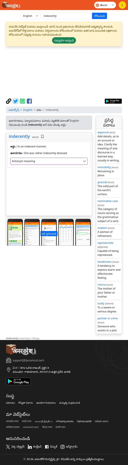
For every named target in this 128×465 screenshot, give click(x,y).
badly (101, 303)
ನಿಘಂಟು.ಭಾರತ (84, 421)
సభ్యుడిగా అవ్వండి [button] (64, 40)
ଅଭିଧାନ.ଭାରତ (101, 421)
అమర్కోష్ (14, 110)
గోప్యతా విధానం (25, 402)
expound (103, 132)
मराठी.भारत (26, 421)
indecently (19, 136)
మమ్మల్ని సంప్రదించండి (69, 402)
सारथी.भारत (60, 427)
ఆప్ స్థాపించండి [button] (49, 233)
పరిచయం (10, 402)
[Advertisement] (64, 72)
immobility (104, 167)
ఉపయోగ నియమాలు (46, 402)
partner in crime (108, 318)
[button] (12, 232)
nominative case (108, 201)
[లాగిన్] (122, 5)
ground (102, 182)
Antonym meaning (23, 161)
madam (102, 228)
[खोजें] (67, 16)
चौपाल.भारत (47, 427)
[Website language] (105, 5)
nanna (102, 284)
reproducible (106, 243)
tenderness (105, 262)
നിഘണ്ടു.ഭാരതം (65, 421)
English (27, 110)
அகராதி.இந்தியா (43, 421)
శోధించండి (99, 16)
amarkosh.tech (31, 427)
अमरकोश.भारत (12, 421)
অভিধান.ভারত (13, 427)
